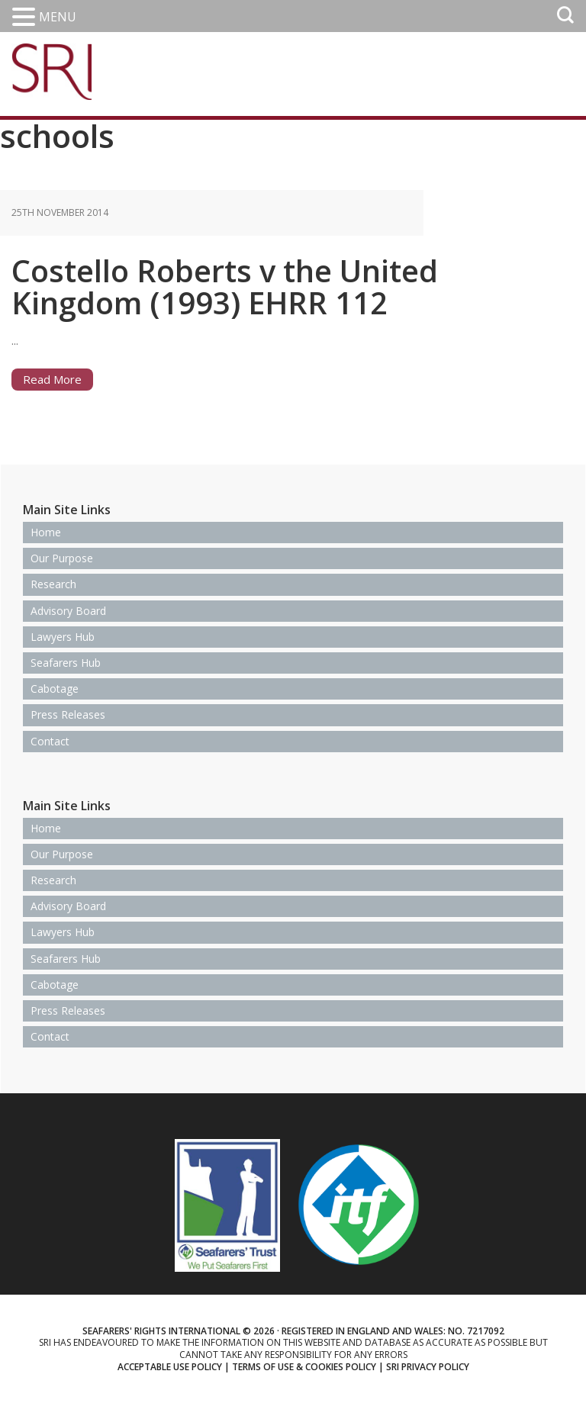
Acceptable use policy (170, 1366)
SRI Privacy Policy (427, 1366)
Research (53, 584)
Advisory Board (68, 610)
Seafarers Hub (66, 662)
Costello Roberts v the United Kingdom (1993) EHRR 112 (235, 285)
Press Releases (68, 714)
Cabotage (55, 688)
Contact (50, 741)
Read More (52, 379)
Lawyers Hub (63, 636)
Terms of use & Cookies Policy (304, 1366)
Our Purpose (62, 558)
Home (46, 532)
